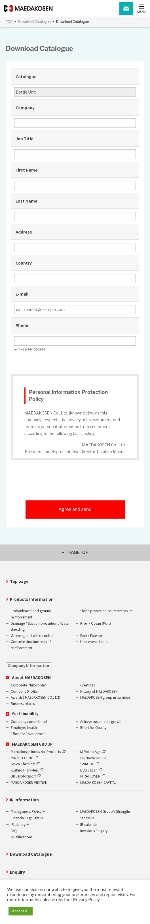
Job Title (24, 138)
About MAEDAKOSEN (31, 677)
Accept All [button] (20, 911)
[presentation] (75, 485)
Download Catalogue (31, 854)
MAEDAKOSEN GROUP (32, 744)
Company (25, 107)
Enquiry (17, 872)
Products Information (32, 599)
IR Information (24, 800)
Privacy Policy (86, 899)
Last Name (26, 201)
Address (24, 232)
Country (24, 263)
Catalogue (26, 76)
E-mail (22, 294)
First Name (27, 170)
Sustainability (25, 713)
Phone (22, 325)
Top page (19, 581)
